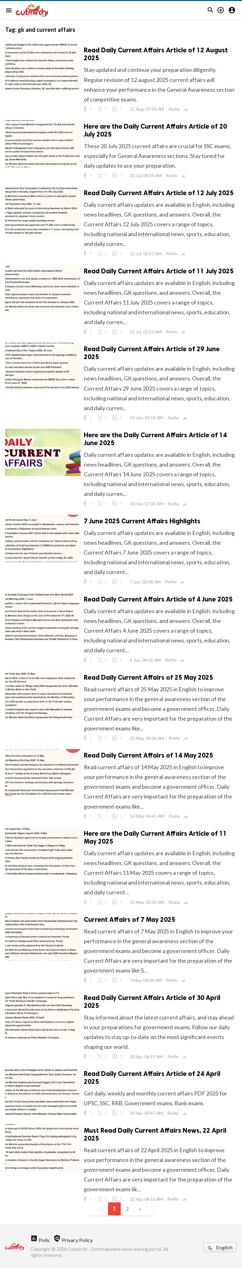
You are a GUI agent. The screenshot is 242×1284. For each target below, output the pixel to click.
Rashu (175, 110)
